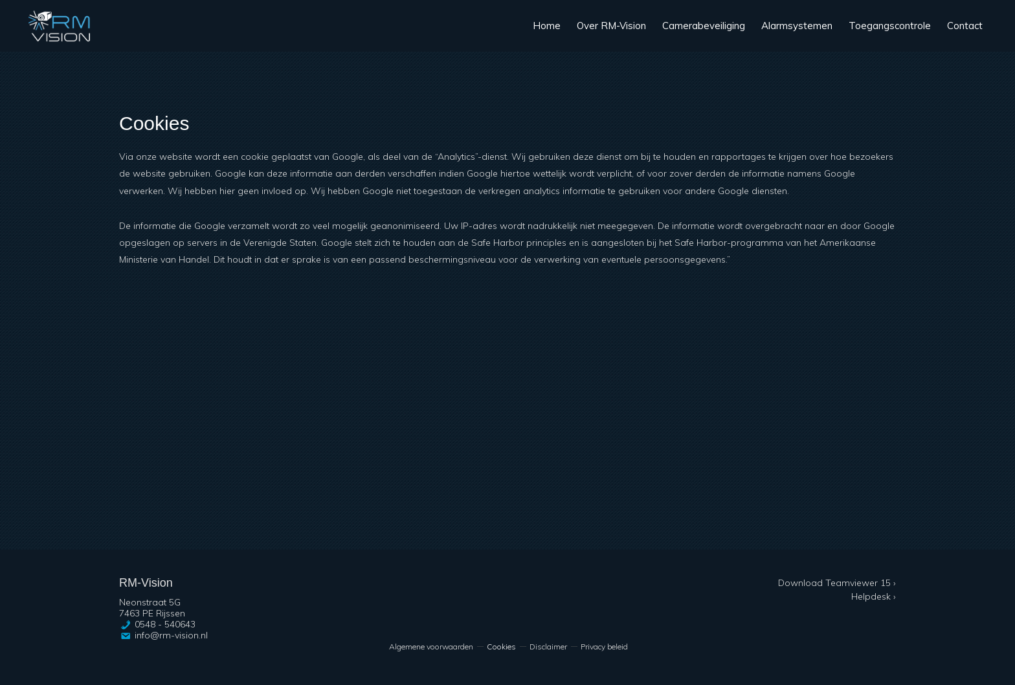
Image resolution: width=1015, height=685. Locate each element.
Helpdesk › (873, 596)
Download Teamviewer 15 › (837, 583)
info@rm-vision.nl (171, 635)
